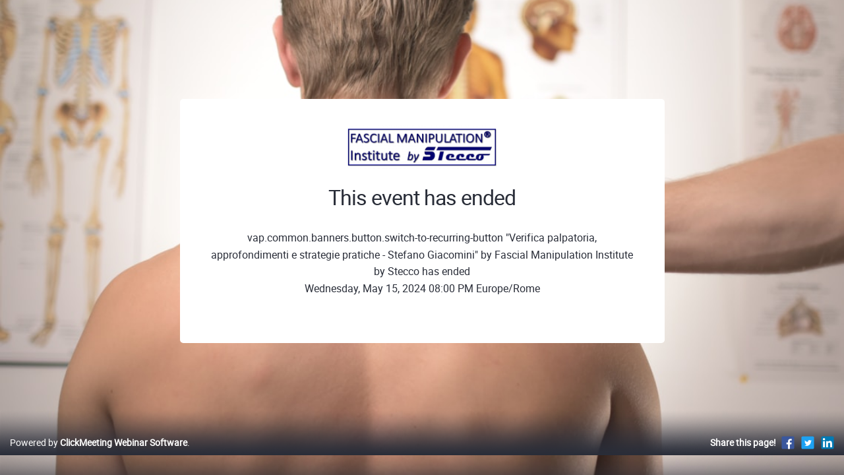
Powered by (98, 456)
